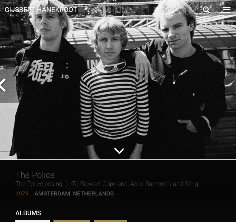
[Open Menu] (226, 9)
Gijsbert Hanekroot (41, 9)
